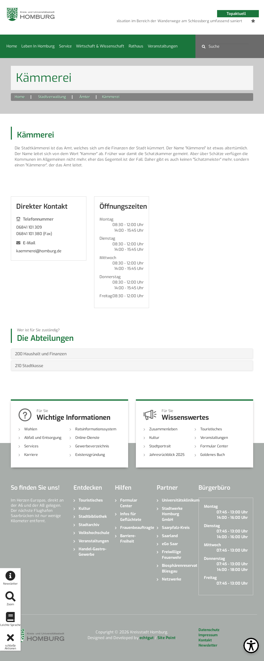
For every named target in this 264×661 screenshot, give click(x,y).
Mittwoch (108, 257)
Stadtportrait (160, 446)
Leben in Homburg (38, 46)
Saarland (170, 535)
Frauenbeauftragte (134, 527)
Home (11, 46)
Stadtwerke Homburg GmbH (172, 514)
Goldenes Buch (212, 454)
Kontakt (205, 640)
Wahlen (30, 429)
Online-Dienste (87, 437)
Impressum (208, 635)
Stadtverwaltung (52, 96)
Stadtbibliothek (93, 516)
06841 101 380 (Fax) (34, 233)
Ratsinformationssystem (95, 429)
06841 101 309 (29, 227)
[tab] (132, 354)
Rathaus (136, 46)
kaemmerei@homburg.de (38, 251)
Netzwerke (171, 579)
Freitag (106, 296)
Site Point (167, 637)
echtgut (146, 637)
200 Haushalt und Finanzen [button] (41, 354)
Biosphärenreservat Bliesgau (176, 568)
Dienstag (107, 238)
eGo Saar (170, 543)
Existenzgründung (90, 454)
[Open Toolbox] (251, 645)
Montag (106, 219)
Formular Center (214, 446)
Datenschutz (209, 629)
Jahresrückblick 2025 (167, 454)
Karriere (31, 454)
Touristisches (211, 429)
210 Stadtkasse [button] (29, 365)
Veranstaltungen (163, 46)
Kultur (154, 437)
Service (65, 46)
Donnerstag (110, 276)
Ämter (84, 96)
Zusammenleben (163, 429)
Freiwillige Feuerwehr (171, 554)
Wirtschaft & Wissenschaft (100, 46)
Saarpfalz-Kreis (176, 527)
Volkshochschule (93, 532)
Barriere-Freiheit (128, 538)
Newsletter (208, 645)
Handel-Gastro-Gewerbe (92, 551)
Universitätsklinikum (176, 500)
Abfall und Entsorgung (42, 437)
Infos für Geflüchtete (130, 516)
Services (31, 446)
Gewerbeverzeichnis (92, 446)
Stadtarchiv (89, 524)
